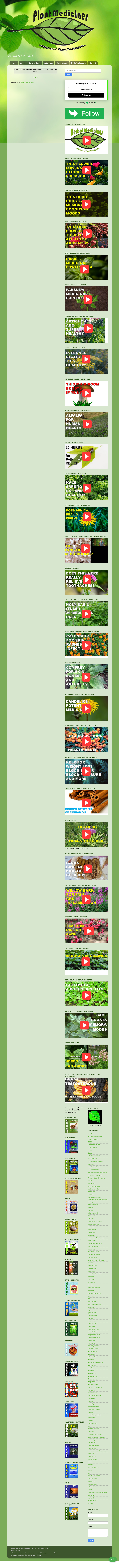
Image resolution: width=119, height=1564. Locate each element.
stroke (90, 1473)
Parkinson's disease (95, 1175)
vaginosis (91, 1498)
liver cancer (92, 1373)
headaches (92, 1321)
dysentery (91, 1282)
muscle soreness (94, 1409)
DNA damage (92, 1147)
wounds (90, 1503)
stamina (90, 1465)
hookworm (91, 1340)
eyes (89, 1299)
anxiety (90, 1202)
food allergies (92, 1301)
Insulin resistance (94, 1167)
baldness (91, 1218)
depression (92, 1268)
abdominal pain (93, 1189)
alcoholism (91, 1192)
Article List (49, 63)
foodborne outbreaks (95, 1304)
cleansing (91, 1249)
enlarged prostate (94, 1288)
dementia (91, 1263)
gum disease (92, 1315)
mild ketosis (92, 1398)
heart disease (92, 1323)
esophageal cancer (94, 1293)
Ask (112, 1559)
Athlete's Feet (93, 1139)
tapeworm (91, 1481)
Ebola (90, 1153)
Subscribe (86, 95)
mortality (91, 1404)
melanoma (91, 1390)
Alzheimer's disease (95, 1136)
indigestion (92, 1354)
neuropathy (92, 1418)
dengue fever (92, 1265)
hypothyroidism (93, 1348)
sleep (90, 1462)
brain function (92, 1230)
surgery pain (92, 1478)
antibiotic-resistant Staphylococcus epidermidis (97, 1198)
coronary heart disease (96, 1260)
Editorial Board (34, 63)
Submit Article (62, 63)
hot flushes (92, 1343)
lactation (91, 1368)
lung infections (93, 1384)
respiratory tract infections (97, 1451)
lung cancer (92, 1382)
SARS (90, 1181)
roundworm (92, 1456)
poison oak (92, 1442)
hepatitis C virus (93, 1332)
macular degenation (95, 1387)
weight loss (92, 1500)
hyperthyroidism (93, 1346)
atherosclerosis (93, 1213)
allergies (91, 1194)
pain (89, 1426)
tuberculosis (92, 1487)
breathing (91, 1235)
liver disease (92, 1376)
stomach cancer (93, 1467)
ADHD (90, 1134)
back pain (91, 1216)
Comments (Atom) (27, 82)
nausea (90, 1412)
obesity (90, 1420)
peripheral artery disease (96, 1437)
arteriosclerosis (93, 1205)
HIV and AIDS (93, 1158)
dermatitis (91, 1271)
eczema (90, 1285)
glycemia (91, 1310)
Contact (93, 63)
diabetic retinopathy (95, 1274)
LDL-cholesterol (93, 1170)
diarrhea (91, 1277)
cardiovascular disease (96, 1238)
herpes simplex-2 (94, 1337)
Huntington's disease (95, 1161)
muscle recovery (93, 1407)
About (22, 63)
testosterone (92, 1484)
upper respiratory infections (97, 1492)
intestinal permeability (95, 1362)
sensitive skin (92, 1459)
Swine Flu (91, 1183)
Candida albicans (94, 1145)
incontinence (92, 1351)
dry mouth (91, 1279)
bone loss (91, 1227)
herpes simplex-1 (94, 1335)
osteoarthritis (92, 1423)
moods (90, 1401)
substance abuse (94, 1476)
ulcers (90, 1490)
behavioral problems (95, 1221)
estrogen (91, 1296)
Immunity (91, 1164)
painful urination (93, 1429)
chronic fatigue (93, 1246)
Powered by (86, 103)
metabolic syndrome (95, 1395)
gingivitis (91, 1307)
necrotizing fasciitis (94, 1415)
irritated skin (92, 1365)
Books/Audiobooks (78, 63)
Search (68, 74)
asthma (90, 1210)
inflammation (92, 1357)
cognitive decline (94, 1252)
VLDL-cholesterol (94, 1186)
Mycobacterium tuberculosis (97, 1172)
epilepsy (91, 1290)
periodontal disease (95, 1434)
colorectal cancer (94, 1254)
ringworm (91, 1454)
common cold (92, 1257)
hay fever (91, 1318)
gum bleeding (92, 1312)
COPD (90, 1142)
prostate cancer (93, 1445)
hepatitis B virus (93, 1329)
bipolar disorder (93, 1224)
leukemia (91, 1370)
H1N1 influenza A (94, 1156)
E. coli (90, 1150)
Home (14, 63)
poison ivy (91, 1440)
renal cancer (92, 1448)
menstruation (92, 1393)
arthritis (90, 1207)
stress (90, 1470)
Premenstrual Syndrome (96, 1178)
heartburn (91, 1326)
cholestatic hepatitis (95, 1243)
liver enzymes (93, 1379)
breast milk (92, 1232)
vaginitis (91, 1495)
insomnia (91, 1360)
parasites (91, 1431)
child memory (92, 1240)
